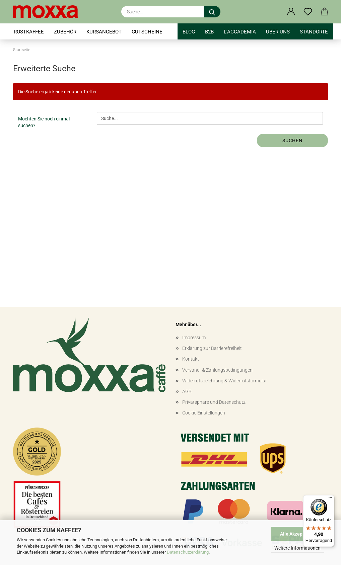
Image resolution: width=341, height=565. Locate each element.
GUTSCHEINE (147, 32)
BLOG (189, 32)
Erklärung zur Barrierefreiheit (212, 348)
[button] (291, 11)
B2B (209, 32)
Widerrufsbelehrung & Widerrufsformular (224, 380)
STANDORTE (314, 32)
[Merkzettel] (307, 11)
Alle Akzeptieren (297, 534)
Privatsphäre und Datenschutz (214, 402)
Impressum (194, 337)
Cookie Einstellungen (203, 412)
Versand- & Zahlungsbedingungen (217, 370)
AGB (187, 391)
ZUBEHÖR (65, 32)
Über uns (278, 32)
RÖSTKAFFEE (29, 32)
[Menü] (330, 499)
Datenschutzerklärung (188, 552)
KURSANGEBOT (104, 32)
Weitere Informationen (297, 548)
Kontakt (190, 359)
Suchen (292, 140)
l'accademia (240, 32)
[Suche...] (212, 11)
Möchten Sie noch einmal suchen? (44, 122)
